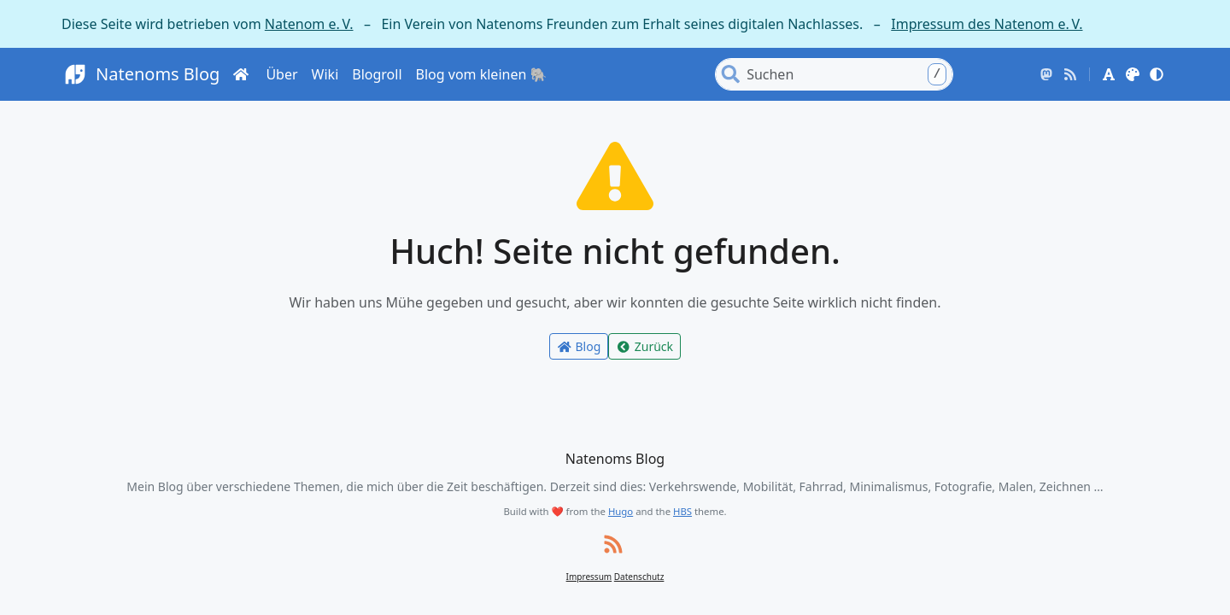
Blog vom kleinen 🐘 (482, 74)
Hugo (620, 511)
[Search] (848, 74)
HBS (682, 511)
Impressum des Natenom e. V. (986, 24)
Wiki (325, 74)
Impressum (589, 577)
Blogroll (376, 74)
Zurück (644, 346)
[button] (1109, 74)
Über (281, 74)
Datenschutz (639, 577)
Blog (578, 346)
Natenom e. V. (309, 24)
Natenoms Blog (141, 75)
